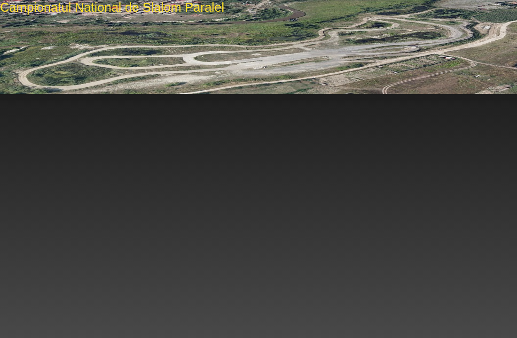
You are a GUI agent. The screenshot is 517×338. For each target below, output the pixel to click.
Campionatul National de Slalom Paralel (112, 7)
